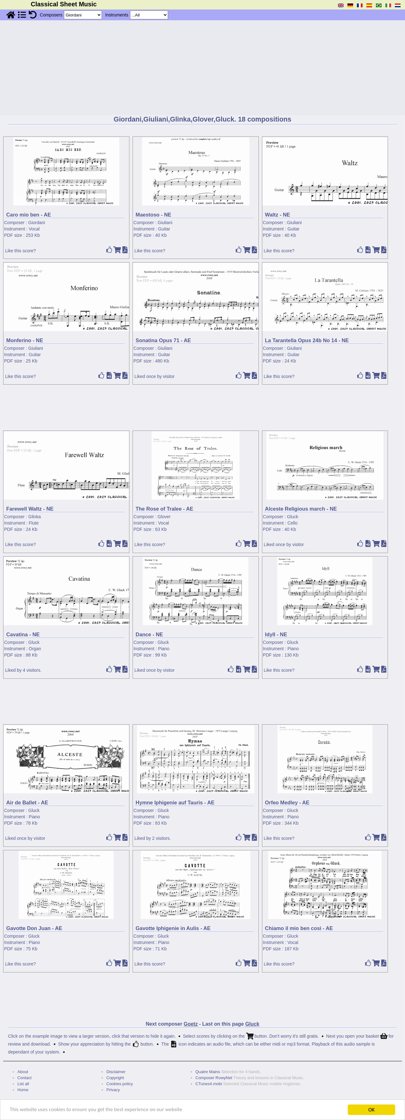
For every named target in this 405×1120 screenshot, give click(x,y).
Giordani (36, 222)
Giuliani (165, 222)
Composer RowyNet (214, 1077)
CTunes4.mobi (209, 1083)
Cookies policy (119, 1083)
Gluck (292, 516)
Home (22, 1089)
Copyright (115, 1077)
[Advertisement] (202, 67)
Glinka (34, 516)
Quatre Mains (208, 1071)
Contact (24, 1077)
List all (23, 1083)
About (22, 1071)
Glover (164, 516)
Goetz (190, 1024)
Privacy (113, 1089)
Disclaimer (116, 1071)
